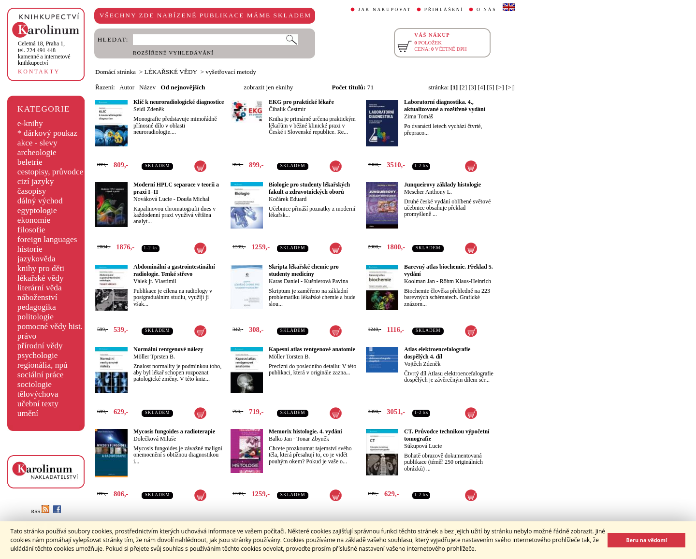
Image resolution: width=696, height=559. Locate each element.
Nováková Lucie (152, 199)
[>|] (510, 87)
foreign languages (47, 239)
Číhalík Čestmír (287, 109)
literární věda (39, 287)
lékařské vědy (40, 278)
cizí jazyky (35, 181)
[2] (463, 87)
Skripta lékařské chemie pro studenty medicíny (304, 270)
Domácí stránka (115, 71)
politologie (35, 316)
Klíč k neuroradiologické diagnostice (178, 102)
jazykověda (36, 258)
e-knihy (30, 123)
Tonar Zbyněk (312, 438)
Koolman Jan (419, 281)
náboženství (37, 297)
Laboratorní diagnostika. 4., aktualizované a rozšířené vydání (444, 106)
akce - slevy (37, 142)
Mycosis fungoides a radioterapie (174, 431)
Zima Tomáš (418, 116)
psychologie (37, 355)
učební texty (37, 403)
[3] (473, 87)
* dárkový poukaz (47, 133)
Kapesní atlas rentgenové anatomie (312, 349)
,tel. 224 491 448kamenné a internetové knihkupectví (44, 53)
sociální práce (40, 374)
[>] (500, 87)
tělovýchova (37, 394)
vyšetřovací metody (230, 71)
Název (147, 87)
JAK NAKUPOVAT (384, 9)
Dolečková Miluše (154, 438)
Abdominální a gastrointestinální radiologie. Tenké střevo (174, 270)
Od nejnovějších (182, 87)
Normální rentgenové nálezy (168, 349)
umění (27, 413)
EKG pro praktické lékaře (301, 102)
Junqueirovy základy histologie (442, 184)
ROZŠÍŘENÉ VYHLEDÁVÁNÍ (173, 53)
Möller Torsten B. (289, 356)
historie (30, 249)
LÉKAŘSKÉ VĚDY (171, 71)
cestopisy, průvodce (50, 171)
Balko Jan (280, 438)
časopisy (31, 191)
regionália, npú (42, 365)
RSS (40, 511)
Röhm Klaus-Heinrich (465, 281)
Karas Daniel (284, 281)
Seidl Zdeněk (148, 109)
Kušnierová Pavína (326, 281)
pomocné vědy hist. (50, 326)
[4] (481, 87)
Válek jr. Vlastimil (154, 281)
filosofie (31, 229)
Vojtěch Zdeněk (422, 363)
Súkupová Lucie (423, 446)
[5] (490, 87)
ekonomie (33, 220)
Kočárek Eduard (287, 199)
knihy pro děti (40, 268)
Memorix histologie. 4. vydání (305, 431)
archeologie (37, 152)
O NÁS (486, 9)
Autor (126, 87)
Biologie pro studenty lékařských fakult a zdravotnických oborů (309, 188)
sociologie (34, 384)
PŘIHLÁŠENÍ (444, 9)
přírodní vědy (40, 345)
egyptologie (37, 210)
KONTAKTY (39, 71)
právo (26, 336)
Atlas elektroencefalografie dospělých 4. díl (437, 353)
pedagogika (36, 307)
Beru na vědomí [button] (646, 540)
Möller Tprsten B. (154, 356)
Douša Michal (193, 199)
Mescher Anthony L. (428, 191)
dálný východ (40, 200)
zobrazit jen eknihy (268, 87)
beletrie (30, 162)
